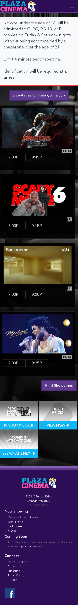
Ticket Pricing (16, 575)
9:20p (37, 294)
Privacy (12, 579)
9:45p (37, 157)
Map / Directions (18, 562)
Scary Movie (15, 522)
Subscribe (14, 571)
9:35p (37, 363)
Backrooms (15, 526)
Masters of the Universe (23, 517)
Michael (12, 530)
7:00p (13, 157)
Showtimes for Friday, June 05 (39, 95)
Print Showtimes (59, 385)
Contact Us (15, 566)
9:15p (37, 225)
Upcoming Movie (28, 546)
